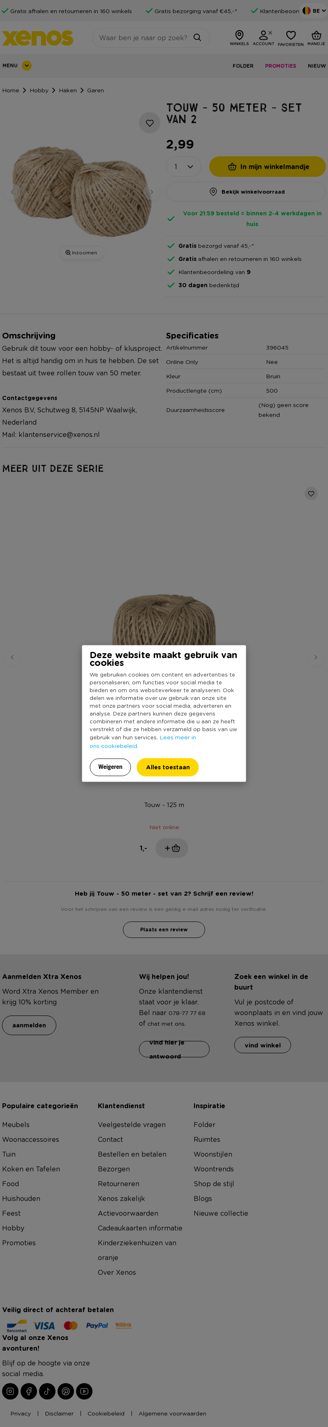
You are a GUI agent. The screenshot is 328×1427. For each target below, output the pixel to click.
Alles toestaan (168, 767)
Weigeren (110, 767)
